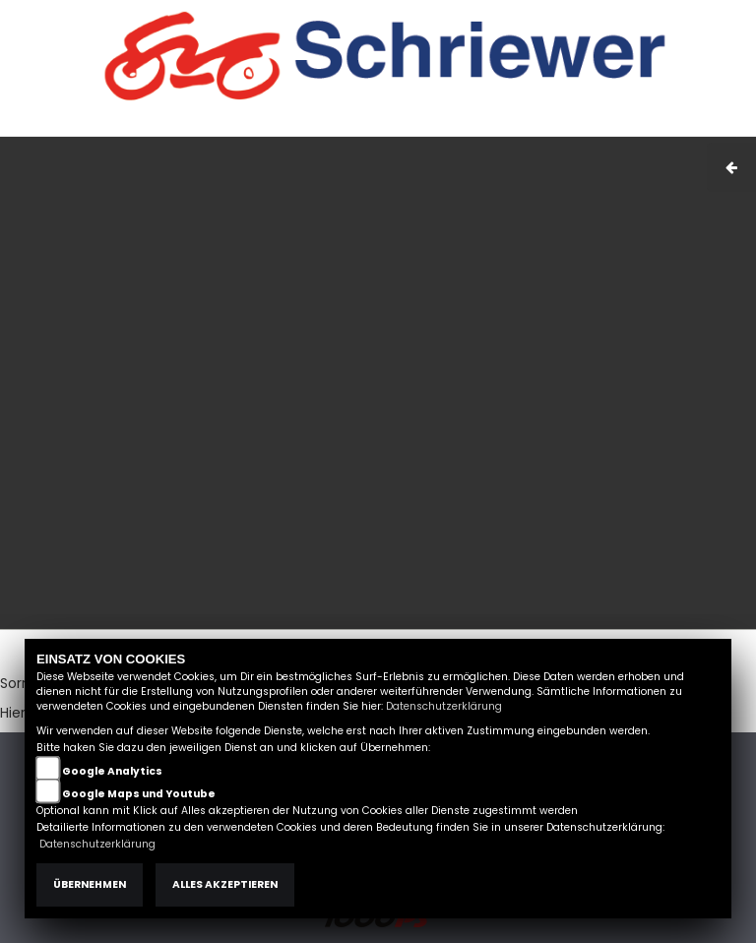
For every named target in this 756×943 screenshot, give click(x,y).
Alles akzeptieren (225, 884)
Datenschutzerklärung (444, 706)
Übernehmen (89, 884)
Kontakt (583, 126)
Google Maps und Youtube (139, 793)
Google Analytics (112, 771)
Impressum (461, 126)
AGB (528, 126)
